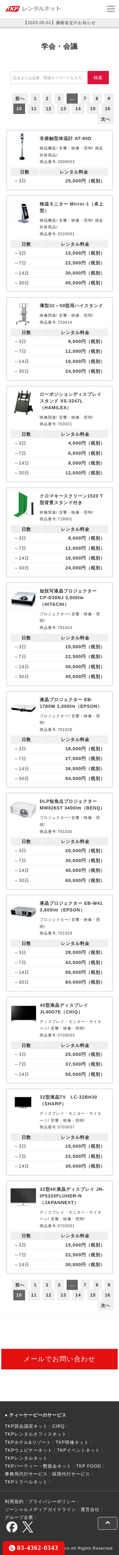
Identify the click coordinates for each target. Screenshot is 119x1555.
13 (63, 108)
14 (78, 108)
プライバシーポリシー (52, 1501)
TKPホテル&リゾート (28, 1442)
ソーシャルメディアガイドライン (40, 1509)
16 (107, 108)
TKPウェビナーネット (28, 1450)
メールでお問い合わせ (59, 1358)
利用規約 (14, 1501)
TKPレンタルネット (26, 1458)
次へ (105, 119)
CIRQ (58, 1426)
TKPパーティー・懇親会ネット (38, 1466)
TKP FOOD (88, 1466)
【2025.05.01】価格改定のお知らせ (59, 22)
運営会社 (90, 1509)
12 (49, 108)
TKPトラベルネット (26, 1481)
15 (93, 108)
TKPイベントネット (78, 1450)
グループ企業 (19, 1517)
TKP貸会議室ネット (26, 1426)
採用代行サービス (71, 1473)
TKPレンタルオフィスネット (36, 1434)
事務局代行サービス (26, 1473)
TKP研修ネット (72, 1442)
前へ (20, 98)
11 (34, 108)
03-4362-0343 (33, 1547)
